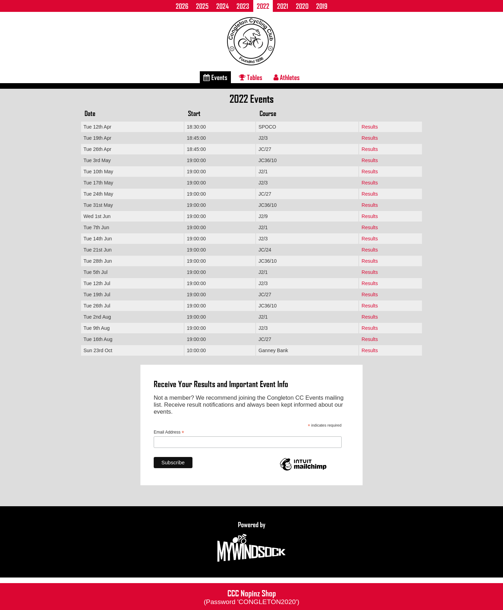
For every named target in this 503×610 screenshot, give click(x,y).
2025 (202, 6)
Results (370, 127)
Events (215, 77)
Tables (250, 77)
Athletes (287, 77)
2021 (282, 6)
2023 (242, 6)
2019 (321, 6)
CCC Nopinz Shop (251, 596)
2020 (302, 6)
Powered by (251, 542)
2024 (222, 6)
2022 (263, 6)
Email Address (169, 432)
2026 (182, 6)
